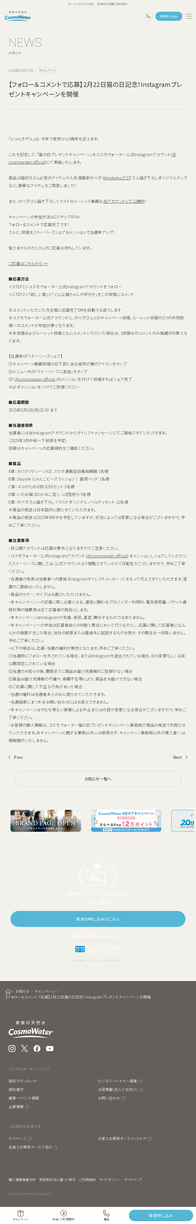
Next (177, 757)
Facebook (37, 1048)
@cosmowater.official (35, 379)
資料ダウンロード (23, 1081)
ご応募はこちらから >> (28, 263)
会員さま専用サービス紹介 (30, 1147)
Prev (18, 757)
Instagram (12, 1048)
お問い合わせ (109, 1098)
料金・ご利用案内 (63, 1219)
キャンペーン (45, 991)
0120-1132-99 (148, 16)
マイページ (17, 1138)
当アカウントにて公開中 (124, 201)
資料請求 (16, 1089)
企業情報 (16, 1106)
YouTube (50, 1048)
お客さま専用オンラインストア (122, 1138)
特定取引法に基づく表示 (57, 1179)
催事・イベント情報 (24, 1098)
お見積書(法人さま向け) (117, 1089)
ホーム (8, 991)
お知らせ (23, 991)
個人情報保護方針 (22, 1179)
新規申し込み (169, 16)
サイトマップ (133, 1179)
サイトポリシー (110, 1179)
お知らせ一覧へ (98, 779)
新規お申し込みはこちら (98, 919)
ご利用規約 (87, 1179)
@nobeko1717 (117, 178)
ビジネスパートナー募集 (117, 1081)
